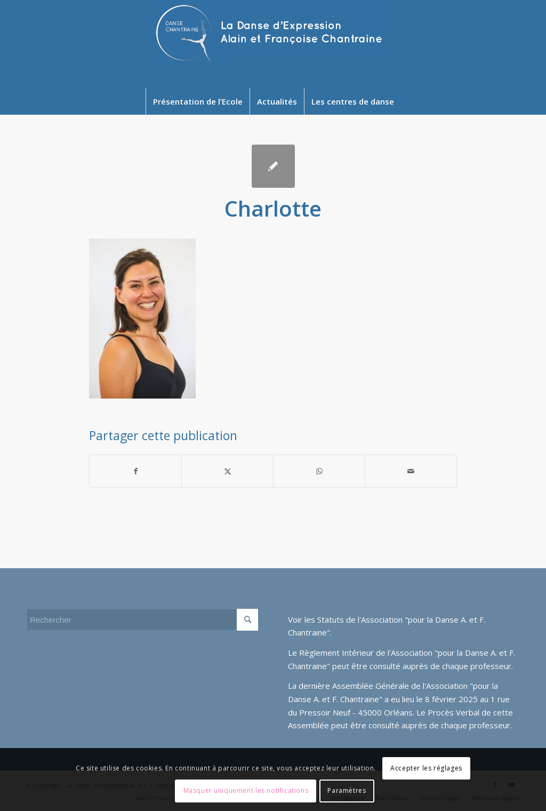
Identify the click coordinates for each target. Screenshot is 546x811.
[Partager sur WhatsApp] (319, 471)
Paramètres (346, 790)
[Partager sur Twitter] (227, 471)
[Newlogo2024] (273, 44)
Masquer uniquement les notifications (246, 790)
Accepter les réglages (426, 768)
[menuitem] (198, 101)
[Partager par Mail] (410, 471)
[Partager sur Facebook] (135, 471)
